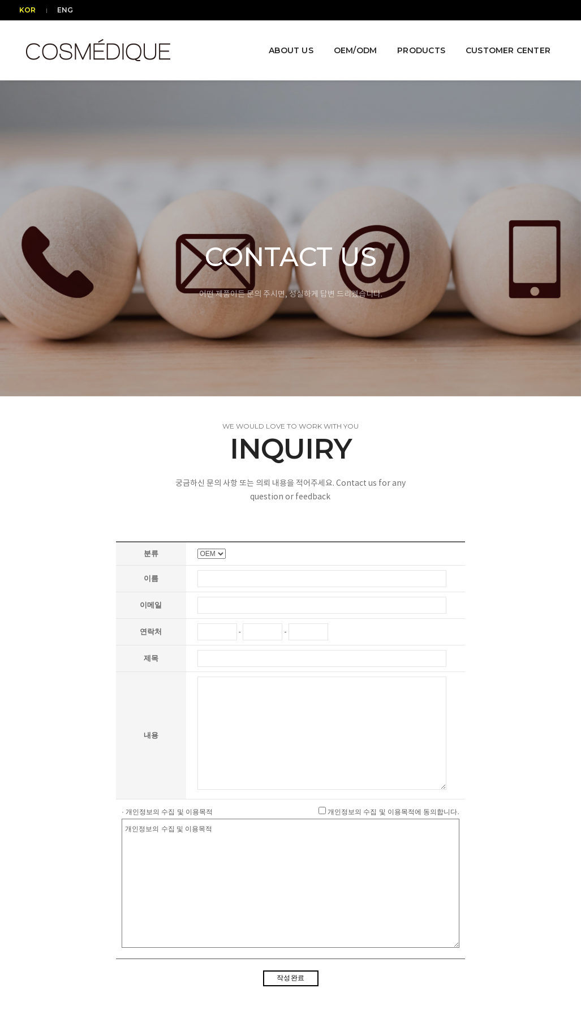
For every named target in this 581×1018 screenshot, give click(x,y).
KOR (33, 10)
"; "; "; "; (211, 554)
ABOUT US (285, 41)
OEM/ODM (349, 41)
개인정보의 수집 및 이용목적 (290, 883)
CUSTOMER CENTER (502, 41)
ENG (63, 10)
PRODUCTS (416, 41)
